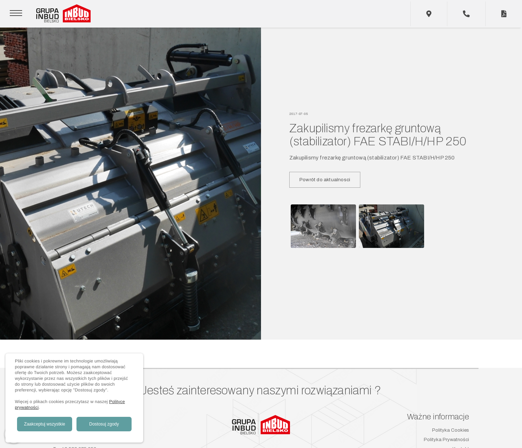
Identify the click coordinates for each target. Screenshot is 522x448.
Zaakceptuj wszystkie (44, 424)
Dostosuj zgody (104, 424)
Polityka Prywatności (446, 439)
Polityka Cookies (450, 430)
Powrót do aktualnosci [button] (324, 179)
